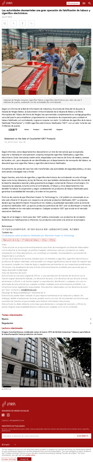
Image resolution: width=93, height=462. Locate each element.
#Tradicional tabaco (30, 240)
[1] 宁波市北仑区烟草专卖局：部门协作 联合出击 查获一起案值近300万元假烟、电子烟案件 (40, 229)
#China (52, 240)
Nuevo (5, 319)
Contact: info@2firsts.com (13, 421)
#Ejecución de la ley (11, 240)
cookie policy (30, 455)
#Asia (44, 240)
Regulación (7, 323)
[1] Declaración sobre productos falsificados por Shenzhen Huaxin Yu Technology (38, 235)
